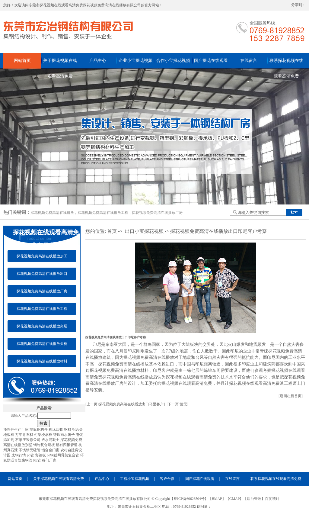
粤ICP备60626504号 (189, 499)
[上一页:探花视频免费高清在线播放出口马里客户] (125, 404)
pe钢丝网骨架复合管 (63, 455)
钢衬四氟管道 (67, 445)
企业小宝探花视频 (135, 60)
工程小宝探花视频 (134, 479)
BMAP (217, 499)
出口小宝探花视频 (144, 231)
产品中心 (97, 60)
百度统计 (272, 499)
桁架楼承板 (43, 435)
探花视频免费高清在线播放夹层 (42, 326)
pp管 (31, 455)
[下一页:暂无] (177, 404)
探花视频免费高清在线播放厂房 (157, 213)
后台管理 (254, 499)
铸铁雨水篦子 (64, 435)
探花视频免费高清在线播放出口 (42, 274)
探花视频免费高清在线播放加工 (42, 256)
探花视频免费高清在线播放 (52, 213)
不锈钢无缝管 (30, 450)
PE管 (37, 460)
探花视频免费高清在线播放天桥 (42, 344)
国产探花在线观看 (211, 60)
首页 (112, 231)
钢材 (68, 429)
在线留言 (248, 60)
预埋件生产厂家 (16, 429)
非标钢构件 (39, 429)
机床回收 (56, 429)
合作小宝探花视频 (173, 60)
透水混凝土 (50, 440)
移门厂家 (49, 460)
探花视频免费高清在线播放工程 (103, 213)
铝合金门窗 (50, 450)
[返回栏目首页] (291, 396)
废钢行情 (19, 455)
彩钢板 (41, 455)
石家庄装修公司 (28, 440)
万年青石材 (24, 435)
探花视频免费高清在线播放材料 (42, 361)
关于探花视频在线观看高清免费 (60, 63)
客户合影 (167, 479)
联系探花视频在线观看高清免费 (286, 63)
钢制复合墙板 (44, 445)
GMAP (234, 499)
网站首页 (22, 60)
